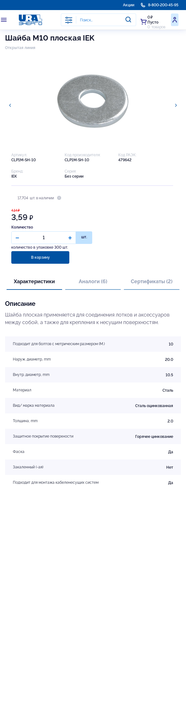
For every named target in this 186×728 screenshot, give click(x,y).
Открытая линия (20, 48)
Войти (174, 20)
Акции (128, 5)
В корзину (40, 257)
